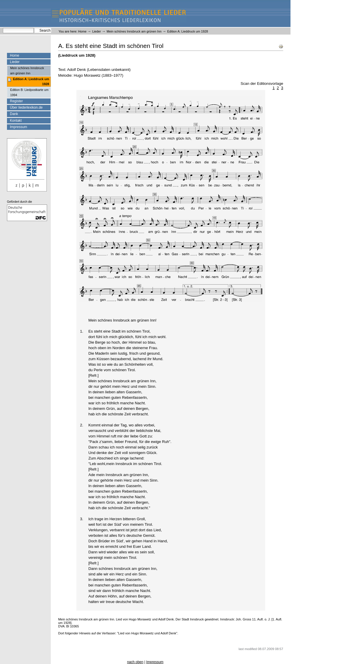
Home (82, 31)
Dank (14, 114)
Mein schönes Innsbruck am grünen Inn (134, 31)
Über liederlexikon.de (26, 107)
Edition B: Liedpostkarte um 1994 (29, 92)
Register (16, 101)
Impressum (18, 127)
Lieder (96, 31)
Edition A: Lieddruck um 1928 (31, 81)
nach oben (135, 662)
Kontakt (16, 121)
